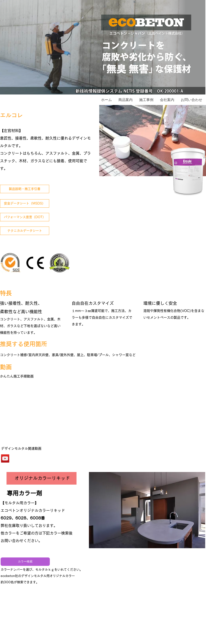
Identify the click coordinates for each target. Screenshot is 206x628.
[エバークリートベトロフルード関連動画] (5, 458)
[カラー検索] (25, 561)
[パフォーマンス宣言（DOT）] (24, 217)
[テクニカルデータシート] (24, 231)
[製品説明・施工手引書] (24, 189)
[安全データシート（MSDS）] (24, 203)
